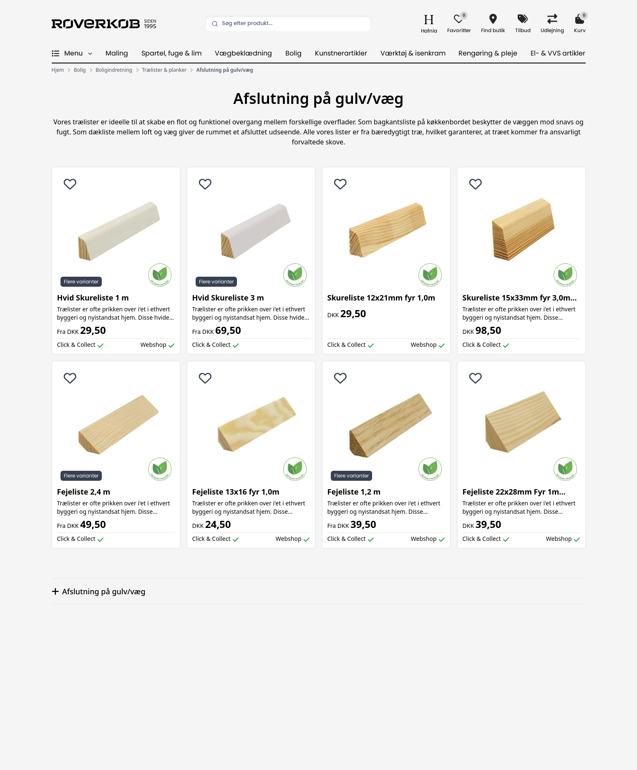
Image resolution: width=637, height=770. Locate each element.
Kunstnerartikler (341, 53)
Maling (117, 53)
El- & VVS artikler (558, 53)
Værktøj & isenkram (413, 53)
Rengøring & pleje (487, 53)
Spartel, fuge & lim (171, 53)
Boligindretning (114, 70)
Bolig (293, 53)
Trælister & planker (164, 70)
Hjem (58, 70)
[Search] (288, 23)
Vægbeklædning (243, 53)
